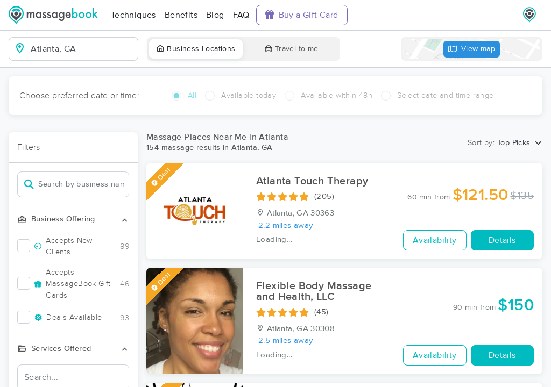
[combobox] (82, 48)
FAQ (241, 15)
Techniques (133, 15)
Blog (215, 15)
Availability (435, 240)
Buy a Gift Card (301, 14)
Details (502, 240)
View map (472, 49)
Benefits (181, 15)
